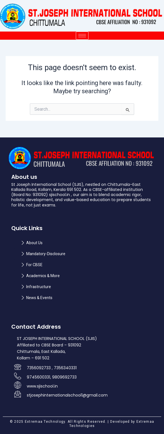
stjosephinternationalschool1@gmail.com (67, 395)
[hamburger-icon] (82, 36)
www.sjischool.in (42, 386)
